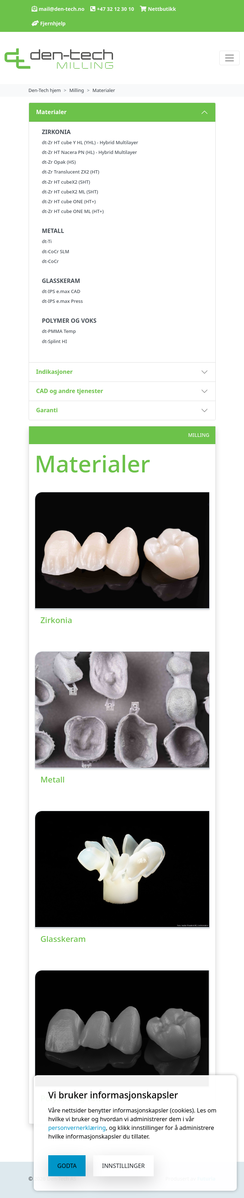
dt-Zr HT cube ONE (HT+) (69, 201)
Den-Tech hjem (45, 90)
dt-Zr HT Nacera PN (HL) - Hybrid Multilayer (89, 152)
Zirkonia (56, 620)
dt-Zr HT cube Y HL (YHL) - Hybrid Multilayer (90, 142)
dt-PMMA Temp (59, 331)
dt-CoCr (50, 261)
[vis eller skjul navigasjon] (229, 58)
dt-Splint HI (54, 341)
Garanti (47, 410)
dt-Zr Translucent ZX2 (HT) (70, 171)
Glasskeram (63, 938)
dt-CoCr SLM (55, 251)
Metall (53, 779)
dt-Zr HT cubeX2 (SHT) (66, 182)
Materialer (103, 90)
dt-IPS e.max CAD (61, 291)
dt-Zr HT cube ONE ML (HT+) (73, 211)
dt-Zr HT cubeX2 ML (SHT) (70, 191)
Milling (76, 90)
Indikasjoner (54, 372)
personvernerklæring (77, 1128)
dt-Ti (47, 241)
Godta (66, 1166)
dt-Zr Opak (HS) (59, 162)
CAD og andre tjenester (69, 391)
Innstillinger (123, 1166)
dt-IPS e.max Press (62, 301)
